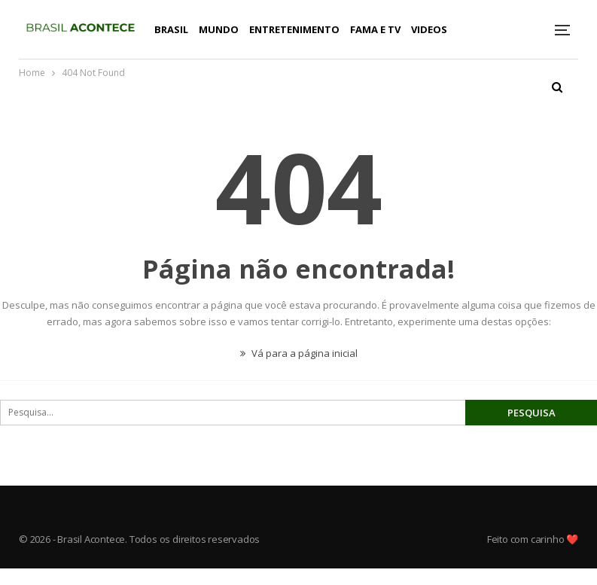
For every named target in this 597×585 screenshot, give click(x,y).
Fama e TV (375, 29)
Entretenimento (294, 29)
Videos (429, 29)
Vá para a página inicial (299, 353)
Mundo (219, 29)
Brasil (171, 29)
